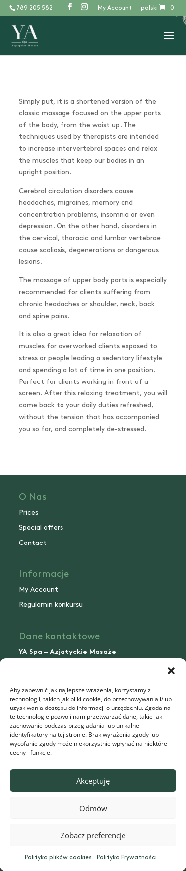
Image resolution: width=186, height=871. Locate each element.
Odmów (93, 808)
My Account (115, 8)
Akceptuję (93, 781)
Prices (28, 512)
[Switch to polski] (149, 10)
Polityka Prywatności (127, 857)
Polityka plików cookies (58, 857)
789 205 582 (34, 8)
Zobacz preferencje (93, 835)
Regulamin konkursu (51, 604)
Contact (33, 543)
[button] (171, 671)
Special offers (41, 527)
